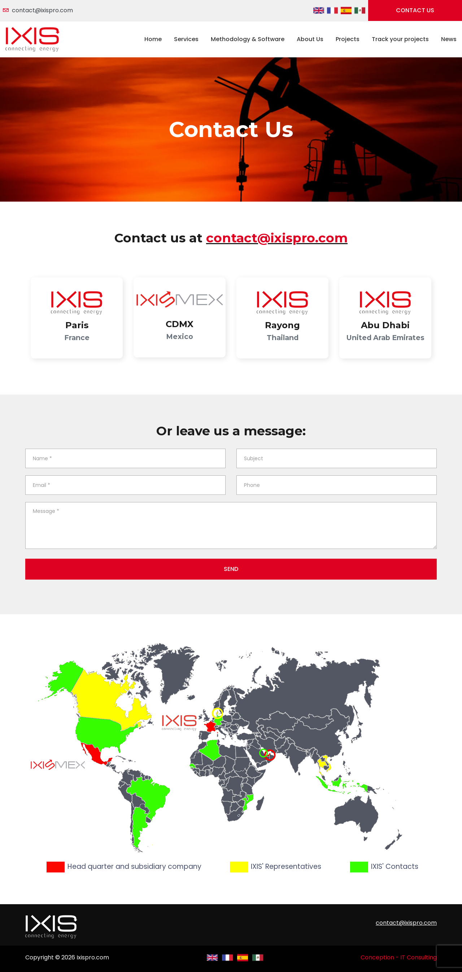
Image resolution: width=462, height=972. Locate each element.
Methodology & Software (247, 39)
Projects (347, 39)
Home (153, 39)
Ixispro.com (93, 957)
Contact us (415, 10)
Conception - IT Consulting (399, 957)
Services (186, 39)
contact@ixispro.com (42, 10)
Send (231, 569)
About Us (310, 39)
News (449, 39)
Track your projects (400, 39)
